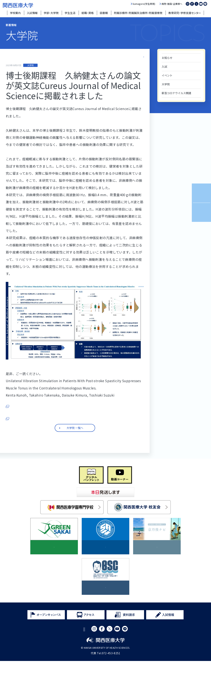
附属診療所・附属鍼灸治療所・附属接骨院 (138, 13)
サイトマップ (112, 642)
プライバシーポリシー (85, 642)
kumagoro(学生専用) (144, 4)
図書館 (104, 13)
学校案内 (15, 13)
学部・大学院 (51, 13)
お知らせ (167, 58)
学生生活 (70, 13)
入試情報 (32, 13)
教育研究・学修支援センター (184, 13)
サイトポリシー (56, 642)
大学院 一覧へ (136, 56)
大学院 (166, 84)
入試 (164, 66)
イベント (167, 75)
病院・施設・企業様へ (172, 4)
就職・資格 (88, 13)
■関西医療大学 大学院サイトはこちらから (37, 431)
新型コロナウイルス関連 (176, 93)
